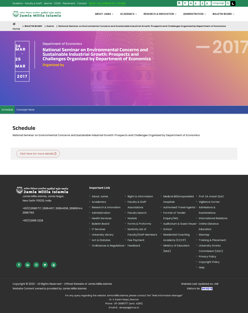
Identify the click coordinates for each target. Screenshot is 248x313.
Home (16, 29)
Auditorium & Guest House (179, 224)
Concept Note (25, 110)
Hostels (132, 218)
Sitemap (204, 235)
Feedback (134, 245)
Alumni (48, 3)
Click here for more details (38, 154)
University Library (103, 235)
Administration (101, 213)
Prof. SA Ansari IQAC (211, 196)
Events (50, 26)
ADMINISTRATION (193, 14)
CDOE (57, 3)
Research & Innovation (106, 207)
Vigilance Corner (209, 202)
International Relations (213, 218)
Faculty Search (137, 213)
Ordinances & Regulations (108, 245)
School (167, 229)
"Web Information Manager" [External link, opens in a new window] (167, 295)
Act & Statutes (101, 240)
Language (218, 3)
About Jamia (103, 14)
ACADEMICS (127, 14)
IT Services (98, 229)
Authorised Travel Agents (179, 207)
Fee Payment (136, 240)
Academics (99, 202)
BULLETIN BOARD (222, 14)
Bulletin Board (100, 224)
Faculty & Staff (33, 3)
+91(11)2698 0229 (33, 220)
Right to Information (140, 196)
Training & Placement (212, 240)
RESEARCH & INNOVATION (159, 14)
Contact (82, 3)
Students (18, 3)
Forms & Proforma (139, 224)
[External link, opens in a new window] (19, 265)
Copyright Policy (209, 262)
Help (202, 267)
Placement (69, 3)
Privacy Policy (207, 256)
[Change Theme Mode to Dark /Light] (233, 3)
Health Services (101, 218)
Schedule (7, 110)
